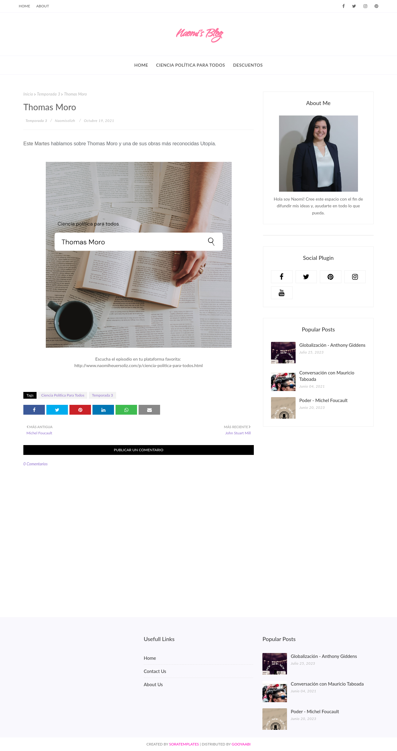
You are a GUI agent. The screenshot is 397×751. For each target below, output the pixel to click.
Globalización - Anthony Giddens (332, 345)
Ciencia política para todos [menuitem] (190, 65)
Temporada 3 (48, 94)
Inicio (28, 94)
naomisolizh (65, 120)
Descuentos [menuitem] (248, 65)
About (42, 6)
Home (24, 6)
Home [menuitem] (141, 65)
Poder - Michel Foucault (323, 400)
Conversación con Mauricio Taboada (326, 376)
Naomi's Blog (198, 34)
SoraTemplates (184, 744)
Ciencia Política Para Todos (62, 395)
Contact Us (155, 671)
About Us (153, 684)
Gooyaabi (241, 744)
